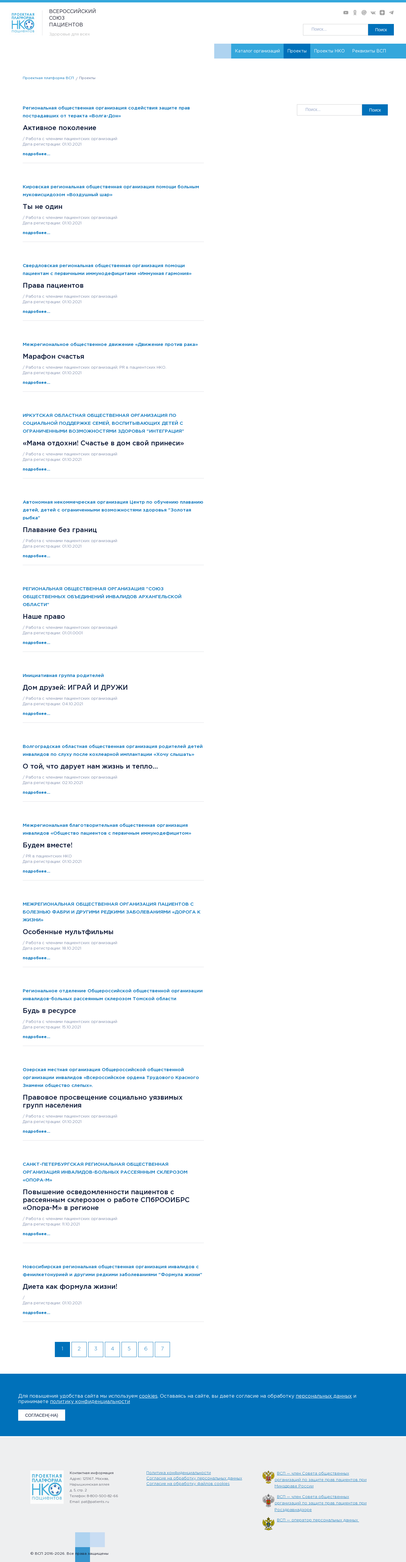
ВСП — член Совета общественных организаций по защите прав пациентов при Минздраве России (321, 1480)
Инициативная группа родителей (63, 676)
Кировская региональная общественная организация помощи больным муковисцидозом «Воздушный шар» (111, 191)
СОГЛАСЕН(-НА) (41, 1415)
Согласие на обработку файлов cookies (188, 1484)
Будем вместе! (47, 846)
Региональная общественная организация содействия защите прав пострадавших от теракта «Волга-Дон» (106, 112)
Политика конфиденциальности (178, 1473)
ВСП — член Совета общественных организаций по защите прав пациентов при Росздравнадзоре (321, 1503)
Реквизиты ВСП (369, 51)
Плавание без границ (60, 530)
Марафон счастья (53, 357)
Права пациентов (53, 286)
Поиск (381, 29)
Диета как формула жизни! (70, 1287)
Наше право (44, 617)
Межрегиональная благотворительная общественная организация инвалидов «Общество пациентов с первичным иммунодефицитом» (107, 829)
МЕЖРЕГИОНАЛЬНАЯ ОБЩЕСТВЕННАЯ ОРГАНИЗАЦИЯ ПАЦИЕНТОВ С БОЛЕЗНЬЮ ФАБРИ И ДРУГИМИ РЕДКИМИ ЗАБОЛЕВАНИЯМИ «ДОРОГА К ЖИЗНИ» (112, 912)
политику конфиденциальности (90, 1401)
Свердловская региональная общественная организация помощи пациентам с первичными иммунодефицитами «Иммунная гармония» (107, 270)
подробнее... (36, 154)
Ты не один (42, 207)
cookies (148, 1396)
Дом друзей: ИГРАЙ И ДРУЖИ (75, 688)
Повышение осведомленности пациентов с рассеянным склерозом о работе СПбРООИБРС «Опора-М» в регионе (106, 1200)
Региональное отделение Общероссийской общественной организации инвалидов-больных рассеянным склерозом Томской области (113, 995)
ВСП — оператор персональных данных (318, 1520)
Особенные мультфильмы (68, 932)
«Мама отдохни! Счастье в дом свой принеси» (103, 444)
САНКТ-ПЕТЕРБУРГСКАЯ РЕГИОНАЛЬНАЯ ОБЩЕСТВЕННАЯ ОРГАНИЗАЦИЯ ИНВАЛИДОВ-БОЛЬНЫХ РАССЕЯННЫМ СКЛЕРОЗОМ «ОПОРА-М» (105, 1172)
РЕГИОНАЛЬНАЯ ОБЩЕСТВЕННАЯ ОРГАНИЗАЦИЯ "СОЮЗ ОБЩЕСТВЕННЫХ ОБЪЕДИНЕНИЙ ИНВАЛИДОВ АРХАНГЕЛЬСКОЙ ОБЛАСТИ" (102, 597)
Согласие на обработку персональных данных (194, 1478)
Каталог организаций (257, 51)
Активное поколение (59, 128)
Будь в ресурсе (49, 1011)
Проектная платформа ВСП (48, 78)
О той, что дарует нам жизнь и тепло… (90, 767)
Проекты (297, 51)
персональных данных (324, 1396)
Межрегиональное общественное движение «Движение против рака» (110, 345)
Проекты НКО (329, 51)
